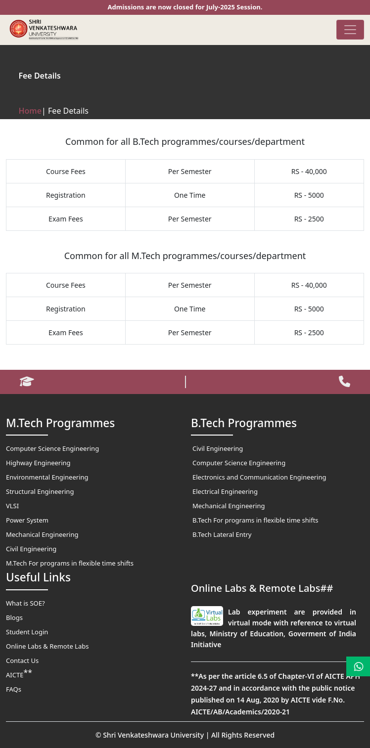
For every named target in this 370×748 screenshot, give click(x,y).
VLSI (12, 505)
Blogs (14, 617)
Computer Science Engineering (52, 448)
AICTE (19, 673)
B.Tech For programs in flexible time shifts (255, 520)
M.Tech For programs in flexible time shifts (70, 563)
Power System (27, 520)
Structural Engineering (40, 491)
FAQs (13, 689)
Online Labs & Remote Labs (47, 646)
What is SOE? (25, 603)
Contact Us (22, 660)
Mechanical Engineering (42, 534)
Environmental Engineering (47, 477)
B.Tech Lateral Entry (221, 534)
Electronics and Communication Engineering (259, 477)
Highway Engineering (38, 462)
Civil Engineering (31, 548)
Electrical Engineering (225, 491)
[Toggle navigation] (350, 30)
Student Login (27, 631)
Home (30, 110)
